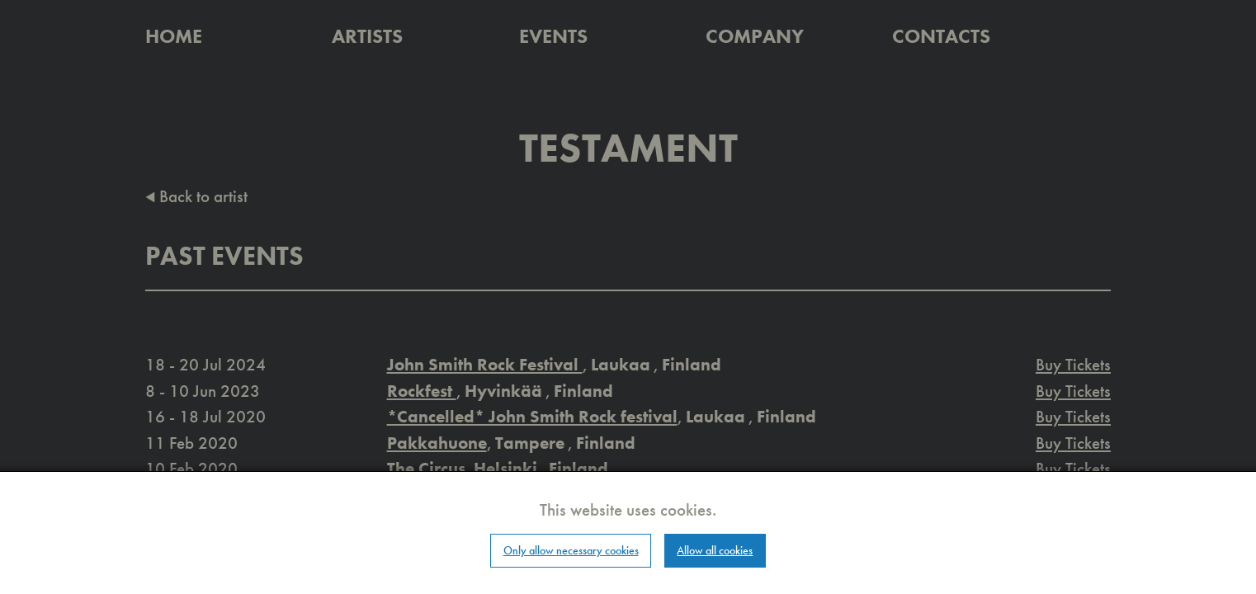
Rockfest (421, 391)
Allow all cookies (715, 550)
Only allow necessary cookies (571, 550)
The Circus (426, 468)
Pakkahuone (437, 442)
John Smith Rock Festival (485, 364)
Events (553, 36)
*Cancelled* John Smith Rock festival (532, 416)
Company (755, 36)
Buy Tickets (1073, 364)
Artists (367, 36)
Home (173, 36)
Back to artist (196, 196)
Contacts (941, 36)
